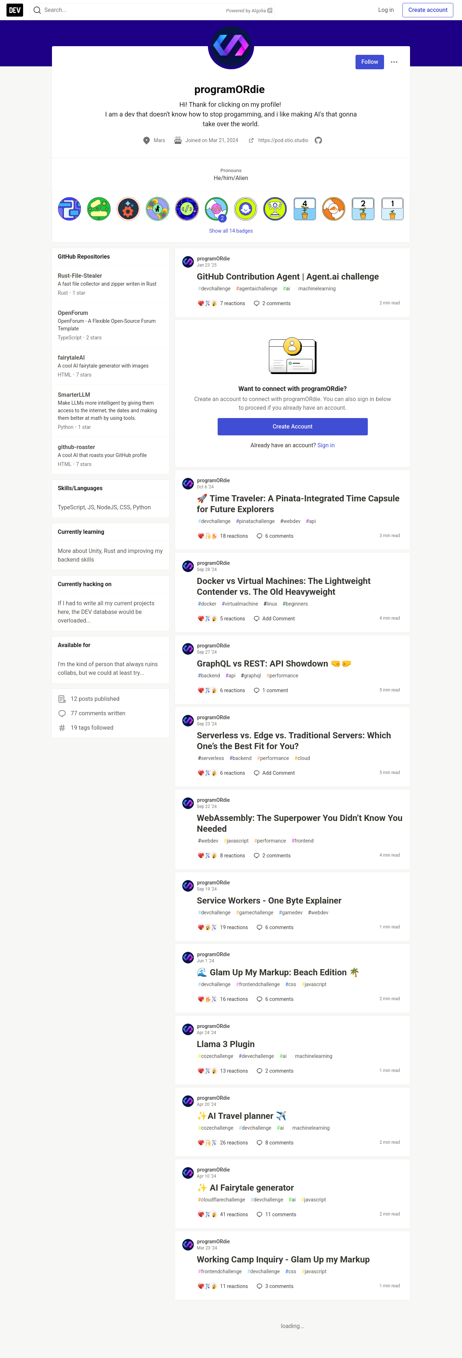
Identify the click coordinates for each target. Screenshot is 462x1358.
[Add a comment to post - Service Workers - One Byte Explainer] (222, 927)
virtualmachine (240, 604)
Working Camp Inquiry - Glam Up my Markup (283, 1259)
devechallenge (256, 1056)
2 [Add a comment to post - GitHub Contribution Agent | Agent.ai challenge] (271, 303)
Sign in (326, 445)
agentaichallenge (257, 289)
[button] (69, 208)
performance (282, 676)
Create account (428, 9)
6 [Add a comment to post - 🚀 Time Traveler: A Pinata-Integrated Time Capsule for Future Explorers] (274, 536)
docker (207, 604)
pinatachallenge (255, 521)
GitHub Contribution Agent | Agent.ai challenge (288, 277)
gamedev (291, 913)
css (290, 984)
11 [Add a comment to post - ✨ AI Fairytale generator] (275, 1214)
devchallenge (214, 289)
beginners (295, 604)
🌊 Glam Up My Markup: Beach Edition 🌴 (278, 972)
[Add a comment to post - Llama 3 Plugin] (222, 1070)
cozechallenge (215, 1056)
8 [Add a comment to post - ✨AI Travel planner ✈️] (274, 1142)
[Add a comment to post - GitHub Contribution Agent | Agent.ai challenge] (221, 303)
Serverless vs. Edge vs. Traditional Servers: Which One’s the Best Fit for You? (294, 740)
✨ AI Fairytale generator (245, 1188)
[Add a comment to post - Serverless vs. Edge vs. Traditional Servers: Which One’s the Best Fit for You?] (221, 772)
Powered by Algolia (249, 10)
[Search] (37, 10)
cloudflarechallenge (221, 1200)
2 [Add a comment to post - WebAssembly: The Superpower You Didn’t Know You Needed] (271, 855)
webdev (290, 521)
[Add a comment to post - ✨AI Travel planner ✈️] (222, 1142)
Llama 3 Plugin (225, 1044)
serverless (211, 758)
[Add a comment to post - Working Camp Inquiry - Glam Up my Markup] (222, 1286)
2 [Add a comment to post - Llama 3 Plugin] (274, 1071)
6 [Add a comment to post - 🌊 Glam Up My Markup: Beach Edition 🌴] (274, 999)
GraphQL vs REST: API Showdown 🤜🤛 (274, 664)
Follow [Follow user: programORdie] (369, 61)
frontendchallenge (258, 984)
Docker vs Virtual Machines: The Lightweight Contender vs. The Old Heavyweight (284, 586)
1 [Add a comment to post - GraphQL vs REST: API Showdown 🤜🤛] (270, 690)
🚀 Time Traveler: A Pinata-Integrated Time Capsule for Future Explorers (298, 503)
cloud (302, 758)
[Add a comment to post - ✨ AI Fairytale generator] (222, 1214)
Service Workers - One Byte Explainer (269, 901)
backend (209, 676)
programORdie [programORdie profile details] (213, 259)
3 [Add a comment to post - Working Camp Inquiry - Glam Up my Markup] (274, 1286)
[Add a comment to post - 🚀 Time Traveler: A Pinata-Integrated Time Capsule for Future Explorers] (222, 535)
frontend (302, 841)
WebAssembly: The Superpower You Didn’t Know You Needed (299, 823)
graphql (251, 676)
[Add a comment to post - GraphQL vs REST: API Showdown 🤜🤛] (221, 690)
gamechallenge (255, 913)
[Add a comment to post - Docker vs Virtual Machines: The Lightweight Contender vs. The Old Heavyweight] (221, 618)
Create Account (293, 426)
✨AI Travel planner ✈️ (241, 1116)
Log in (386, 9)
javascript (236, 841)
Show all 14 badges (231, 231)
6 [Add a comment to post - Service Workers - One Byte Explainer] (274, 927)
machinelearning (315, 289)
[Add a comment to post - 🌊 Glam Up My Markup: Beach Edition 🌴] (222, 999)
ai (286, 289)
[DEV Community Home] (15, 10)
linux (270, 604)
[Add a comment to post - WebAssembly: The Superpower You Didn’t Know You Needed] (221, 855)
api (311, 521)
